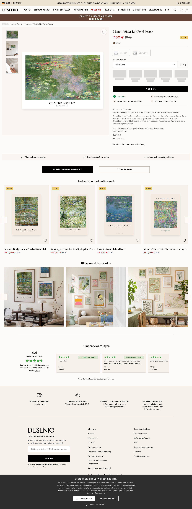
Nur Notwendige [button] (107, 499)
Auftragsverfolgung (142, 438)
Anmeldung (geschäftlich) (99, 468)
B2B (167, 10)
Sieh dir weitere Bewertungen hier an (96, 379)
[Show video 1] (12, 66)
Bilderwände (155, 10)
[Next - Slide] (188, 220)
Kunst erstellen (61, 10)
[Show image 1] (12, 34)
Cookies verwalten (142, 456)
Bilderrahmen (81, 10)
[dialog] (96, 492)
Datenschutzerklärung (44, 464)
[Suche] (175, 10)
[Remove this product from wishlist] (104, 32)
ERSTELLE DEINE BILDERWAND (67, 169)
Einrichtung (139, 10)
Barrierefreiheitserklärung (99, 452)
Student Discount (95, 456)
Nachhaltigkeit (94, 447)
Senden (49, 458)
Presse (91, 433)
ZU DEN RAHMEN (124, 169)
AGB (135, 442)
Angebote (96, 10)
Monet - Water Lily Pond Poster (40, 24)
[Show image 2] (12, 48)
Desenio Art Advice (142, 429)
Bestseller (124, 10)
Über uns (92, 429)
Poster (27, 10)
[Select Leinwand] (141, 53)
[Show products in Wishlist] (181, 10)
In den (150, 89)
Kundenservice (140, 433)
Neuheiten (110, 10)
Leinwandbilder (42, 10)
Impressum (93, 438)
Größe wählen (119, 59)
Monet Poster (17, 24)
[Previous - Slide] (4, 220)
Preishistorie (118, 138)
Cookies (137, 452)
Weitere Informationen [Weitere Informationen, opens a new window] (96, 493)
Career (91, 442)
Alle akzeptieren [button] (84, 499)
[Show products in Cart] (187, 10)
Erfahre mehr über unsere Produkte (128, 144)
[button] (183, 65)
